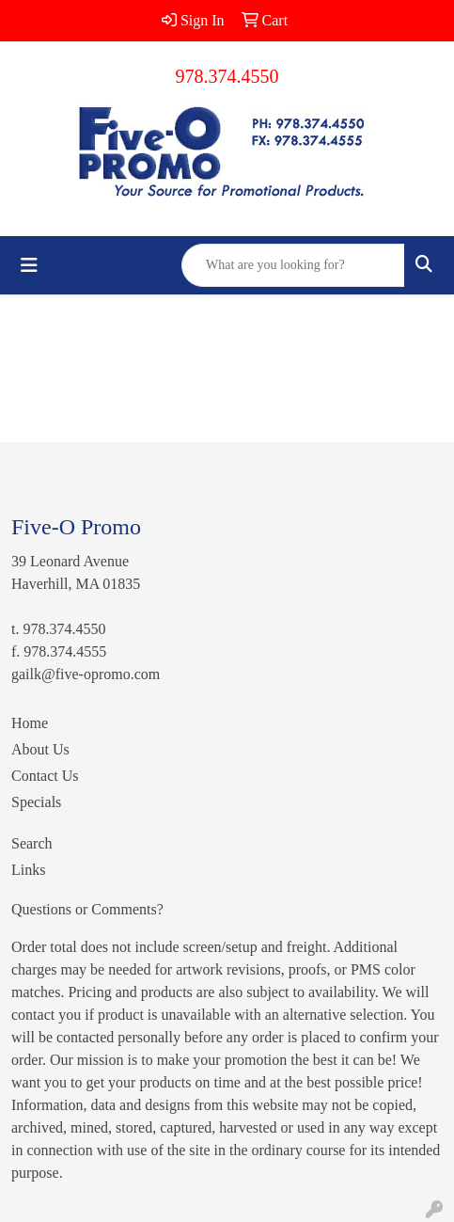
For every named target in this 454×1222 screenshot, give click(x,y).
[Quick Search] (293, 265)
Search (32, 843)
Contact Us (45, 776)
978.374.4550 (227, 76)
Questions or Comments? (87, 909)
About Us (40, 749)
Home (29, 723)
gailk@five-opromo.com (85, 674)
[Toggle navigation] (29, 265)
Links (28, 870)
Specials (36, 802)
